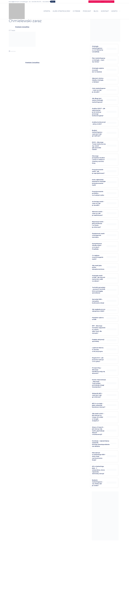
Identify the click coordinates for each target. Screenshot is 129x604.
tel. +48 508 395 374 (35, 1)
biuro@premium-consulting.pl (18, 1)
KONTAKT (105, 11)
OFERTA (47, 11)
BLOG (96, 11)
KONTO (114, 11)
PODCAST (87, 11)
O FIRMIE (76, 11)
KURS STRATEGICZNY (61, 11)
